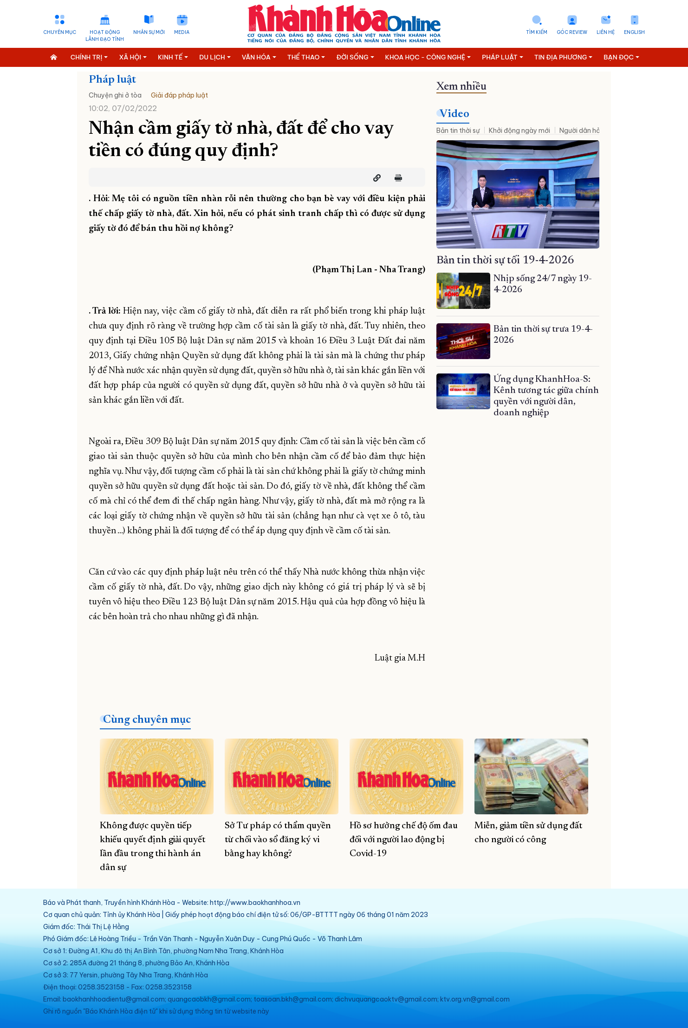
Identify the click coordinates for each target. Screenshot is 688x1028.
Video (454, 114)
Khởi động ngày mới (519, 130)
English (634, 32)
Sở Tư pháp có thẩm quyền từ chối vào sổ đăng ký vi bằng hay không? (278, 839)
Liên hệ (606, 32)
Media (181, 32)
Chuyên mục (59, 32)
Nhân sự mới (149, 32)
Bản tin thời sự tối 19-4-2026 (505, 260)
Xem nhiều (461, 86)
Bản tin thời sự (458, 130)
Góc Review (572, 32)
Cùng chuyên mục (147, 720)
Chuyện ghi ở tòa (115, 95)
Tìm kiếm (536, 32)
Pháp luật (112, 79)
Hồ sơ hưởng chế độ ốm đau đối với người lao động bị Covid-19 (404, 839)
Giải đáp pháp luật (179, 95)
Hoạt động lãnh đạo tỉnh (104, 35)
